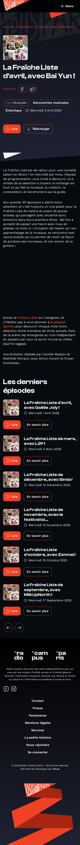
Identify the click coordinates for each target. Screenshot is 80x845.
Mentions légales (40, 723)
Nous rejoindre (39, 745)
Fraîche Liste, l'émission (55, 27)
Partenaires (39, 715)
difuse (56, 769)
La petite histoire (39, 737)
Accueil (8, 27)
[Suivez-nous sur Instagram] (14, 689)
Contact (40, 701)
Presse (40, 708)
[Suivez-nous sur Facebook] (6, 689)
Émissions (25, 27)
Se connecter (40, 752)
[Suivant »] (19, 627)
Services (39, 730)
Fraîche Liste (26, 317)
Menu (67, 6)
